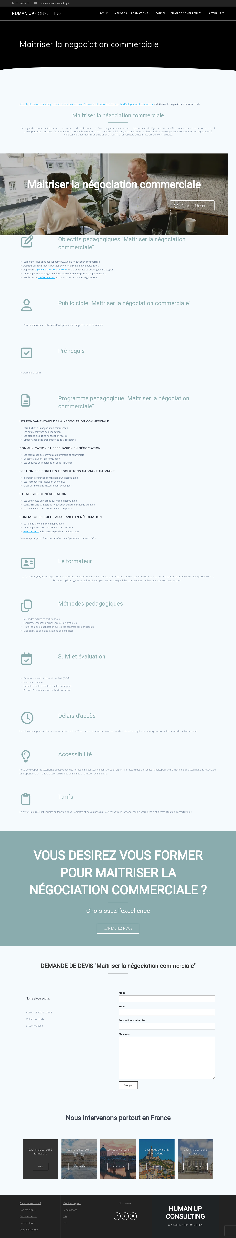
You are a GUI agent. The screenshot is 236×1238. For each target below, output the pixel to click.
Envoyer (128, 1085)
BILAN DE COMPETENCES (186, 13)
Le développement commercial (136, 104)
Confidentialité (27, 1223)
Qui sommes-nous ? (30, 1203)
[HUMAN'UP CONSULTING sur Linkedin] (125, 1216)
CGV (65, 1216)
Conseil (161, 13)
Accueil (23, 104)
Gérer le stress (31, 531)
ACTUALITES (216, 13)
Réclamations (70, 1209)
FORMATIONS (139, 13)
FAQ (65, 1223)
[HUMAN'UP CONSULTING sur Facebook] (117, 1216)
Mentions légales (72, 1203)
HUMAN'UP (36, 13)
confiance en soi (46, 277)
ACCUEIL (105, 13)
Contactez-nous (28, 1216)
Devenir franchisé (29, 1229)
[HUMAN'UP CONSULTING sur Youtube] (133, 1216)
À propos (120, 13)
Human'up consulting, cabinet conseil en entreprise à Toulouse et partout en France (73, 104)
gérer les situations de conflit (52, 269)
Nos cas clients (28, 1209)
